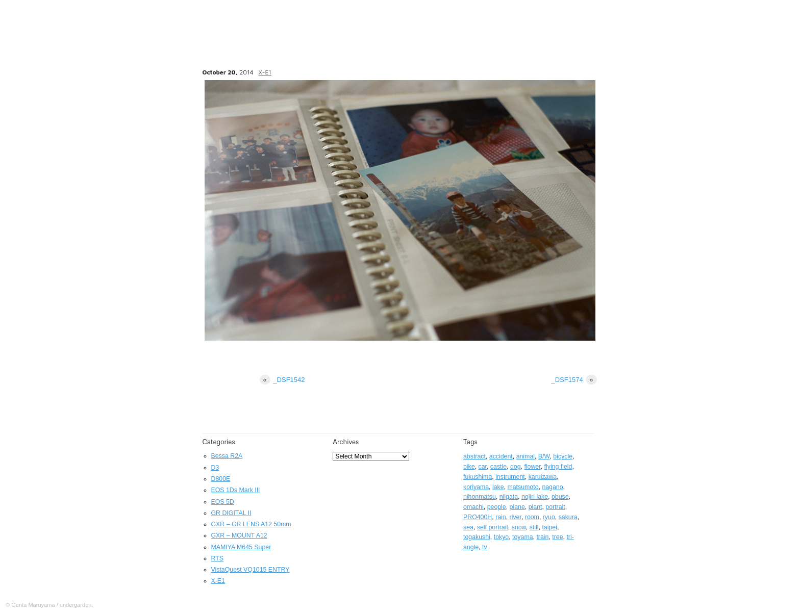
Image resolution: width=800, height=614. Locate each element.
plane (517, 506)
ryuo (549, 517)
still (534, 527)
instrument (510, 476)
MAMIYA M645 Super (241, 547)
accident (501, 456)
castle (498, 466)
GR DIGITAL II (231, 513)
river (515, 517)
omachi (473, 506)
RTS (217, 558)
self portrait (492, 527)
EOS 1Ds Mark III (235, 490)
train (542, 537)
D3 (215, 467)
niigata (508, 496)
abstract (474, 456)
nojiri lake (534, 496)
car (483, 466)
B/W (544, 456)
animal (525, 456)
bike (469, 466)
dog (515, 466)
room (532, 517)
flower (532, 466)
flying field (558, 466)
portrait (555, 506)
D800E (221, 478)
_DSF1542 (282, 379)
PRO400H (477, 517)
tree (557, 537)
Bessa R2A (227, 455)
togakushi (476, 537)
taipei (549, 527)
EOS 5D (222, 501)
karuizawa (543, 476)
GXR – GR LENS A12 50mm (251, 524)
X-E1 (265, 72)
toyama (522, 537)
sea (468, 527)
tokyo (501, 537)
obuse (560, 496)
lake (498, 487)
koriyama (476, 487)
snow (519, 527)
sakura (568, 517)
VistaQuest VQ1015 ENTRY (250, 569)
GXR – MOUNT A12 (239, 535)
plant (535, 506)
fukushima (477, 476)
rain (500, 517)
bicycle (562, 456)
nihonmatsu (479, 496)
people (496, 506)
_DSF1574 (574, 379)
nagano (552, 487)
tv (484, 547)
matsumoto (522, 487)
